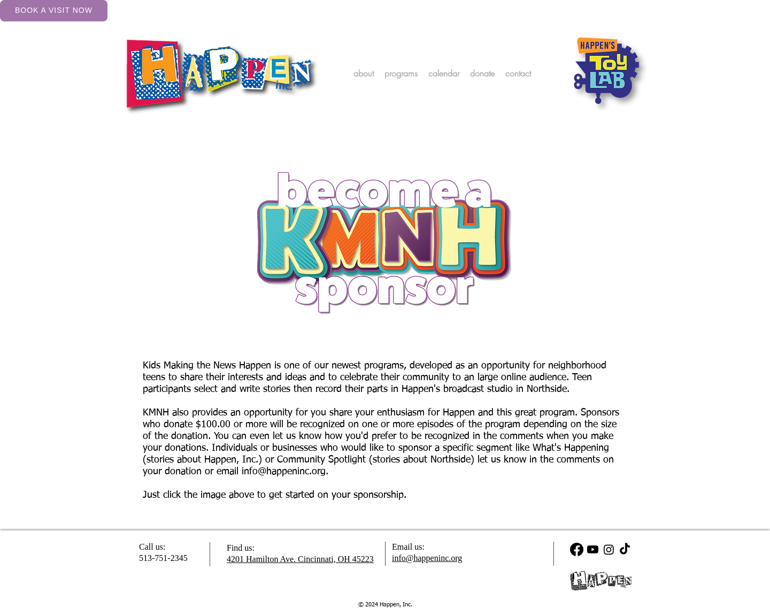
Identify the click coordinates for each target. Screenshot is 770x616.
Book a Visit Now (54, 10)
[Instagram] (608, 549)
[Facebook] (576, 549)
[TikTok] (625, 549)
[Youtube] (592, 549)
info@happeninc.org (284, 471)
